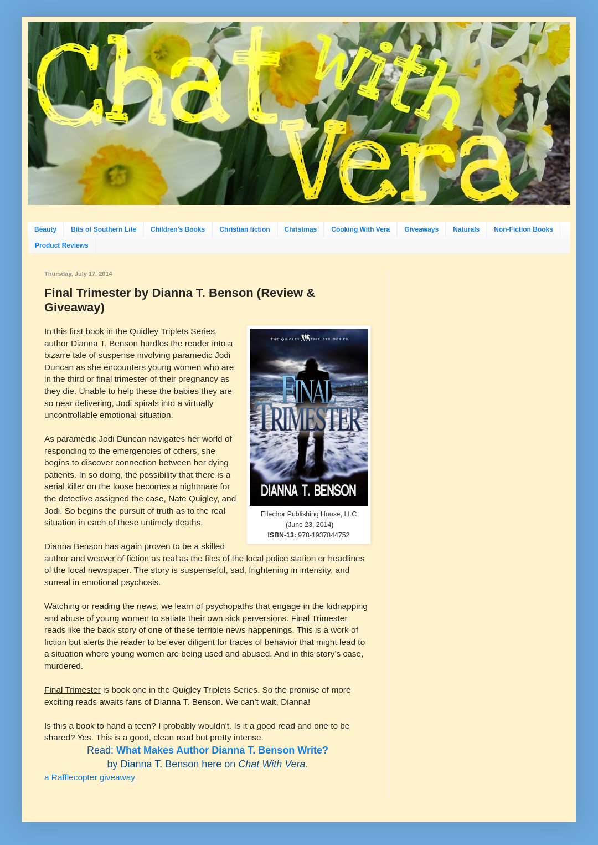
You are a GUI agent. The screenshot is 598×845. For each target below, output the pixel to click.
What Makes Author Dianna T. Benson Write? (222, 750)
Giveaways (421, 229)
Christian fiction (244, 229)
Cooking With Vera (360, 229)
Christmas (301, 229)
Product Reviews (62, 245)
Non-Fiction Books (523, 229)
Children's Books (178, 229)
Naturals (466, 229)
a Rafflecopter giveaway (89, 777)
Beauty (45, 229)
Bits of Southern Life (103, 229)
